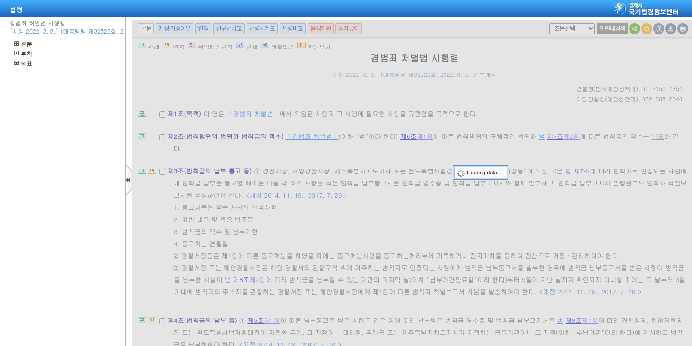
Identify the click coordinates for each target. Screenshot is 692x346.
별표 (23, 63)
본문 (23, 44)
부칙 (23, 53)
